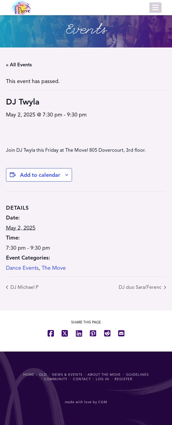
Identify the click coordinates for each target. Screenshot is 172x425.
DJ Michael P (23, 287)
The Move (54, 268)
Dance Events (22, 268)
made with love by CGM (86, 402)
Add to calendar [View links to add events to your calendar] (40, 175)
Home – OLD (35, 374)
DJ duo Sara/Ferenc (141, 287)
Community (56, 379)
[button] (155, 7)
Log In (102, 379)
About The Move (104, 374)
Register (123, 379)
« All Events (19, 65)
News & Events (67, 374)
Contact (82, 379)
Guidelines (137, 374)
